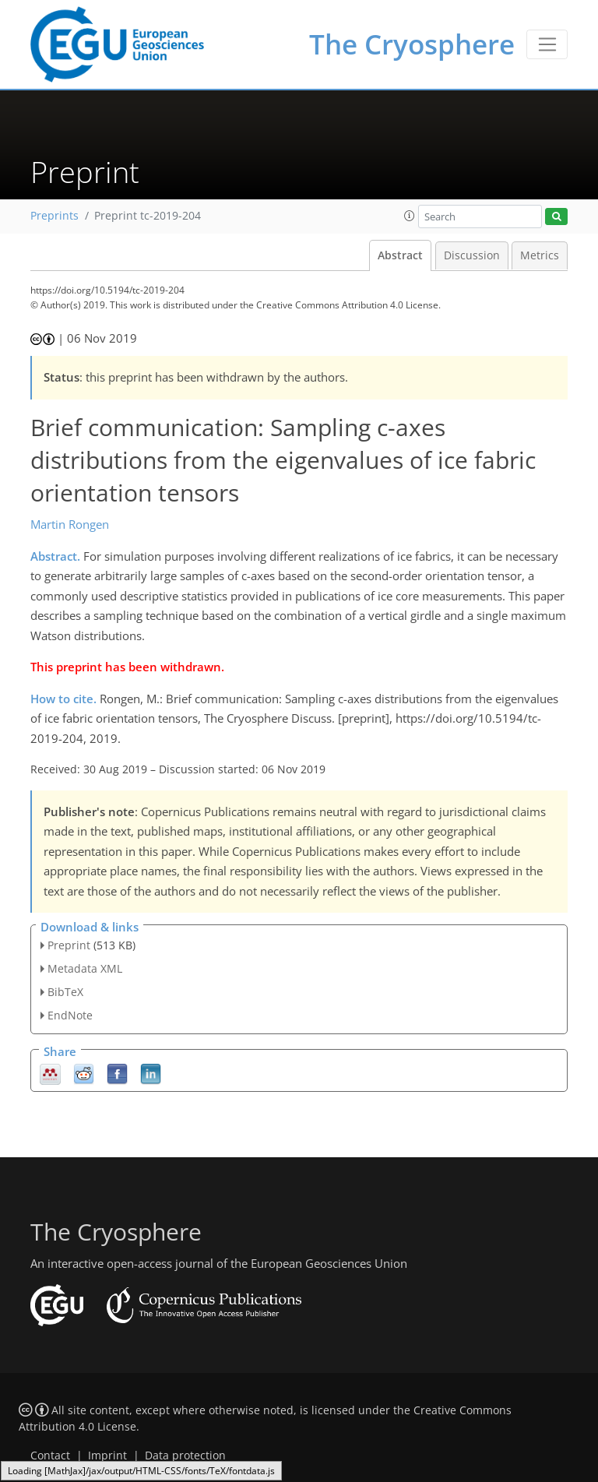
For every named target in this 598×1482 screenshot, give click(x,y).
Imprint (107, 1456)
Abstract (400, 255)
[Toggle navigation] (547, 44)
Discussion (472, 255)
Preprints (54, 216)
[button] (409, 216)
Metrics (539, 255)
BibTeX (65, 991)
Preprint (68, 945)
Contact (50, 1456)
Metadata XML (84, 968)
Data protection (185, 1456)
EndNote (70, 1015)
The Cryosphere (412, 44)
